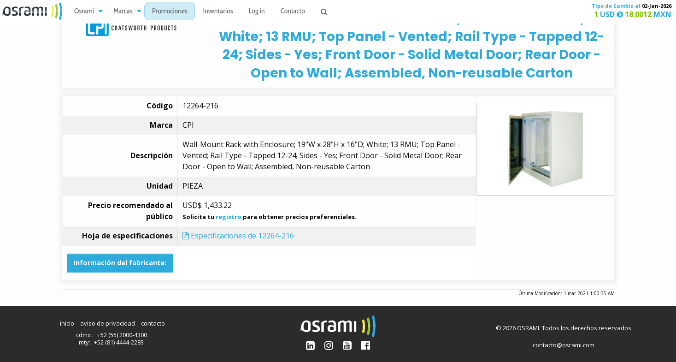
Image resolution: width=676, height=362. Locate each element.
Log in (257, 11)
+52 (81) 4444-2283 (119, 342)
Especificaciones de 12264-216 (238, 236)
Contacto (293, 11)
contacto (153, 323)
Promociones (170, 11)
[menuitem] (86, 11)
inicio (67, 323)
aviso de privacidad (107, 323)
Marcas (123, 11)
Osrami (84, 11)
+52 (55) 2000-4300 (122, 334)
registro (228, 217)
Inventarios (218, 11)
